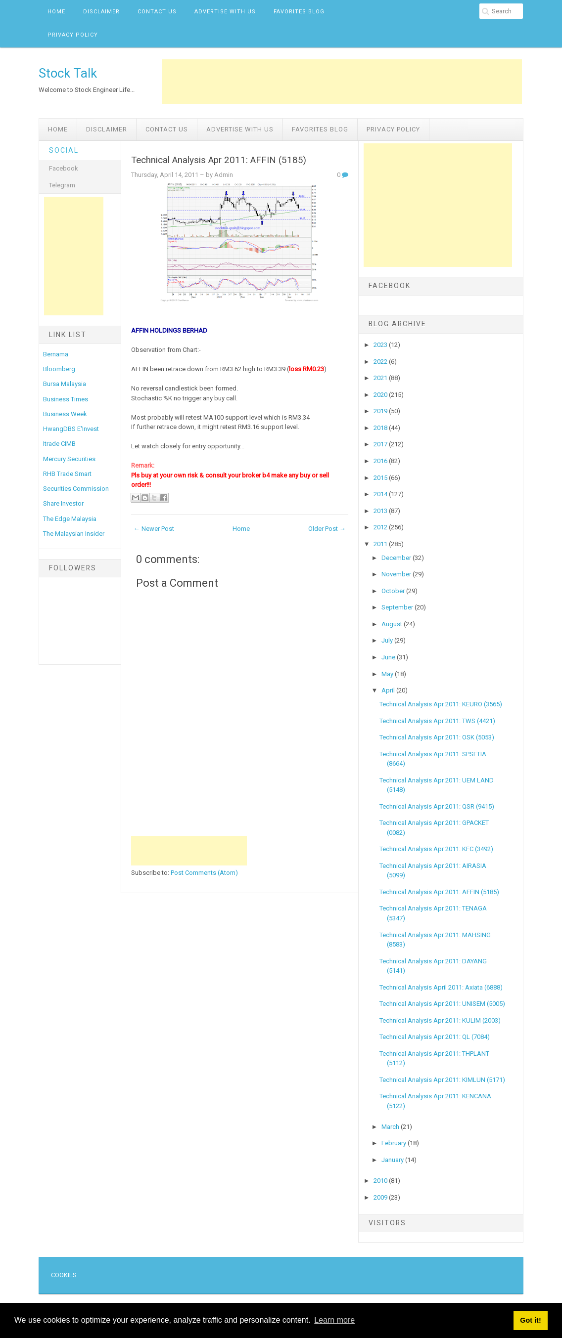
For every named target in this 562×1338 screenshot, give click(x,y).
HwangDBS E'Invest (71, 428)
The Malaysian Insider (73, 533)
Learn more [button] (334, 1320)
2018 (381, 428)
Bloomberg (59, 369)
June (389, 657)
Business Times (65, 399)
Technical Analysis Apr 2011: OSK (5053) (436, 737)
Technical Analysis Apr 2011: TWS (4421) (437, 721)
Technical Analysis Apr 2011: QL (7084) (434, 1036)
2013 (381, 511)
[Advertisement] (342, 81)
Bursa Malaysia (64, 384)
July (387, 640)
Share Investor (63, 503)
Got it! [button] (530, 1320)
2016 (381, 461)
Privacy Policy (72, 35)
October (393, 591)
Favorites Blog (299, 11)
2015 (381, 477)
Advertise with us (225, 11)
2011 (381, 544)
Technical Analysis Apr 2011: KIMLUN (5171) (442, 1079)
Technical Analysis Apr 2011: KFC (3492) (436, 849)
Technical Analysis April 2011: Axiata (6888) (441, 987)
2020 (381, 394)
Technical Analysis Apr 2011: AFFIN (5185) (218, 160)
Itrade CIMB (59, 443)
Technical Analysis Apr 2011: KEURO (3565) (440, 704)
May (388, 674)
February (394, 1143)
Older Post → (327, 528)
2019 (381, 411)
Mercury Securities (69, 459)
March (391, 1126)
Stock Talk (68, 73)
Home (56, 11)
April (388, 690)
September (398, 607)
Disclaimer (101, 11)
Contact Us (157, 11)
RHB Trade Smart (67, 473)
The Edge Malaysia (69, 518)
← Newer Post (154, 528)
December (397, 557)
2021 (381, 378)
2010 (381, 1180)
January (393, 1160)
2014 (381, 494)
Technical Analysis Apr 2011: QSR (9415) (436, 806)
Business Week (65, 414)
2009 (381, 1197)
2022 (381, 361)
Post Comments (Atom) (204, 872)
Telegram (62, 185)
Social (64, 150)
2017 (381, 444)
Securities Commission (76, 488)
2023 (381, 344)
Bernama (55, 354)
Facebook (63, 168)
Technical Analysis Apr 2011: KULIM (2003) (440, 1020)
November (397, 574)
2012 (381, 527)
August (392, 624)
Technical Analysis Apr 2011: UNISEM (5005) (442, 1003)
